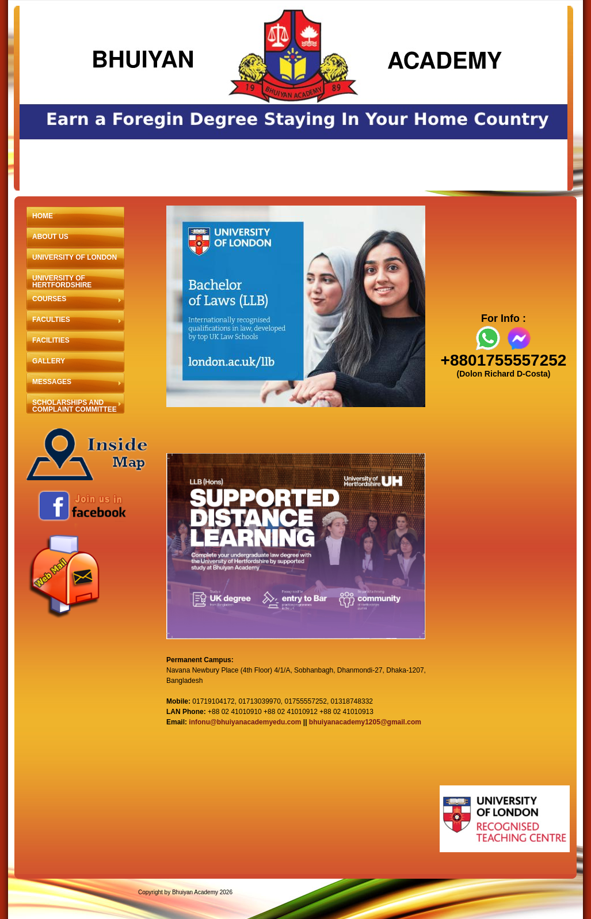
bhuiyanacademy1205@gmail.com (365, 722)
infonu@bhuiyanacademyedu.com (245, 722)
